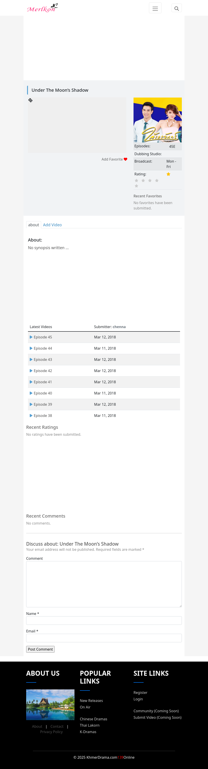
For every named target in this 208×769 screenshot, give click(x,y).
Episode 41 (41, 381)
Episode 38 (41, 415)
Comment (34, 558)
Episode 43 (41, 359)
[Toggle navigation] (155, 7)
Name (31, 613)
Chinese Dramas (93, 719)
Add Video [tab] (52, 224)
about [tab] (33, 224)
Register (140, 692)
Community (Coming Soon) (156, 710)
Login (138, 699)
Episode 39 (41, 404)
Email (30, 631)
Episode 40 (41, 393)
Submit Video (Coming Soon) (157, 717)
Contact (57, 726)
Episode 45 (41, 337)
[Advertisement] (104, 47)
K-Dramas (88, 731)
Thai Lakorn (90, 725)
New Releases (91, 700)
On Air (85, 707)
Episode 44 (41, 348)
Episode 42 (41, 370)
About (37, 726)
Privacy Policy (51, 731)
